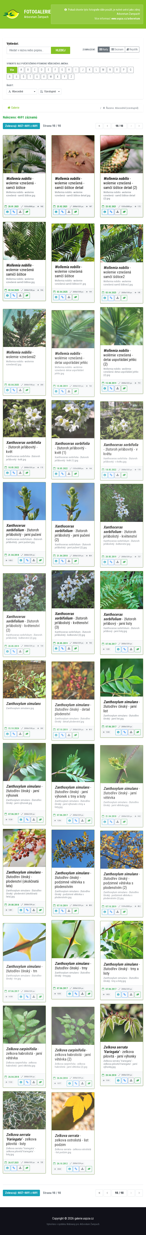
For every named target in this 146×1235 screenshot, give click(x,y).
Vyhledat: (13, 43)
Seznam (117, 49)
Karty (103, 49)
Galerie (13, 107)
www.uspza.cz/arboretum (125, 18)
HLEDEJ (60, 50)
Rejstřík (132, 49)
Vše (12, 69)
